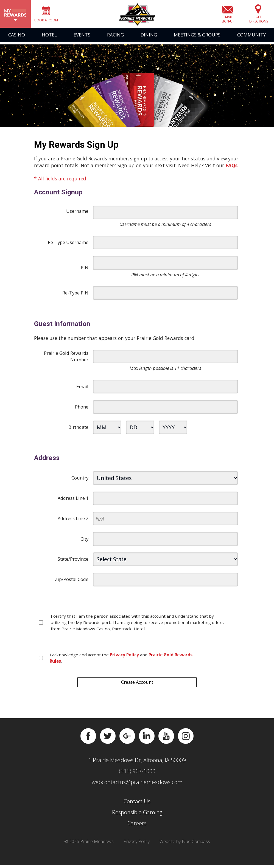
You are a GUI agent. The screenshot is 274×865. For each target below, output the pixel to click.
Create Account (137, 686)
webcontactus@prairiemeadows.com (137, 786)
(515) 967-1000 (137, 775)
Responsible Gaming (137, 816)
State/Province (73, 563)
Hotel (49, 41)
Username (77, 215)
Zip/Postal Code (71, 583)
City (84, 542)
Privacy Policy (137, 845)
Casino (16, 41)
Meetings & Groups (197, 41)
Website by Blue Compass (185, 845)
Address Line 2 (73, 522)
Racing (115, 41)
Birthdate (78, 431)
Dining (149, 41)
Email (82, 390)
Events (82, 41)
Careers (137, 827)
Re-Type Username (68, 246)
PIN (84, 271)
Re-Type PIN (75, 296)
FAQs (231, 169)
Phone (81, 410)
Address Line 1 (73, 502)
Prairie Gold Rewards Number (66, 360)
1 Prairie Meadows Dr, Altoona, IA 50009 (137, 764)
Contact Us (137, 805)
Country (79, 481)
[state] (165, 563)
